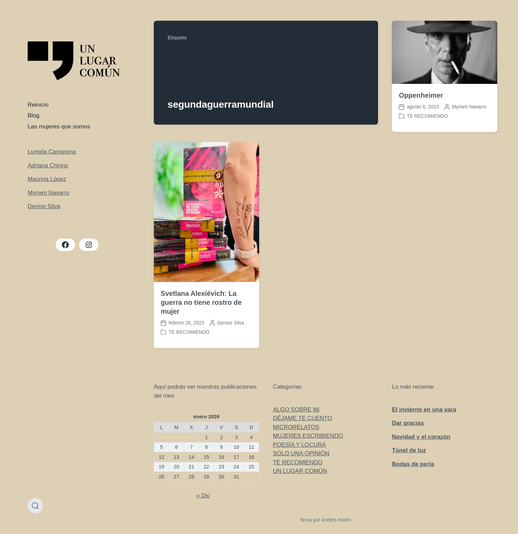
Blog (33, 115)
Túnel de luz (409, 450)
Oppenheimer (421, 95)
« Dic (203, 495)
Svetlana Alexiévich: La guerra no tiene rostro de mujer (201, 302)
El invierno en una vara (424, 409)
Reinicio (38, 104)
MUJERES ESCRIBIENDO (308, 436)
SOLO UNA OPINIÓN (301, 453)
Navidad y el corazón (421, 437)
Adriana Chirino (48, 165)
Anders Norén (336, 520)
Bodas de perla (413, 464)
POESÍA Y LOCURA (299, 444)
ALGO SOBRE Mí (296, 409)
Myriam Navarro (48, 193)
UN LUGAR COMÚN (300, 471)
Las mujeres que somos (59, 126)
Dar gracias (408, 423)
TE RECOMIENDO (427, 116)
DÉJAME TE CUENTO (302, 418)
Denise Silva (44, 206)
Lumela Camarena (52, 151)
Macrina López (47, 179)
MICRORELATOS (296, 427)
